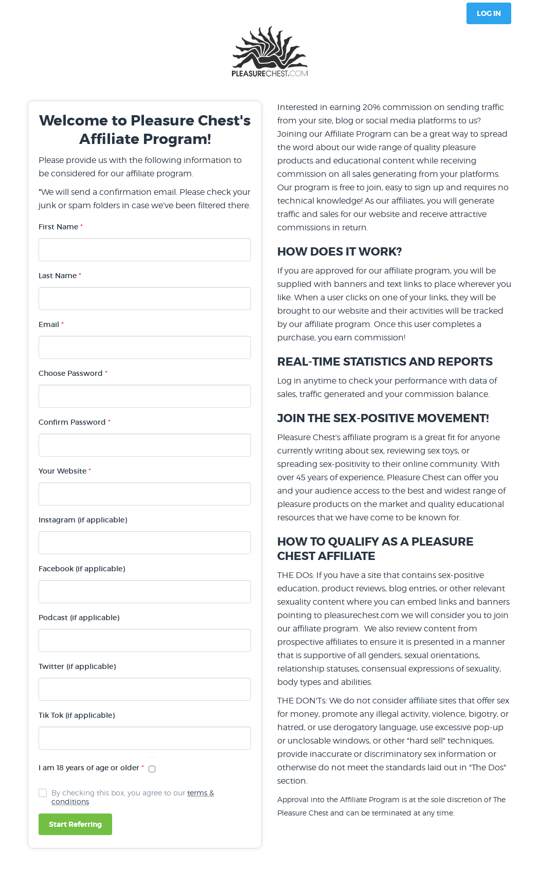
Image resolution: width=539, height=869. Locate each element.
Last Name (60, 275)
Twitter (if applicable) (77, 666)
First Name (61, 226)
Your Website (65, 471)
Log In (489, 13)
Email (51, 324)
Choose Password (73, 373)
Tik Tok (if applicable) (77, 715)
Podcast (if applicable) (79, 617)
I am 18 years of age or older (91, 767)
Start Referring (75, 824)
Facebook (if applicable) (82, 568)
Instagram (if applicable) (83, 519)
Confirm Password (75, 422)
